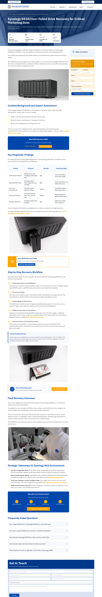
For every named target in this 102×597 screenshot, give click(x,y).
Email (73, 81)
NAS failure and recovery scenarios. (54, 482)
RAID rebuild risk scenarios (35, 317)
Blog (14, 14)
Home (10, 14)
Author (11, 37)
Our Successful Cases (29, 40)
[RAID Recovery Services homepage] (18, 7)
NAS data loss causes (56, 477)
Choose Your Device (76, 86)
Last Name (86, 70)
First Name (74, 70)
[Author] (10, 35)
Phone (73, 75)
